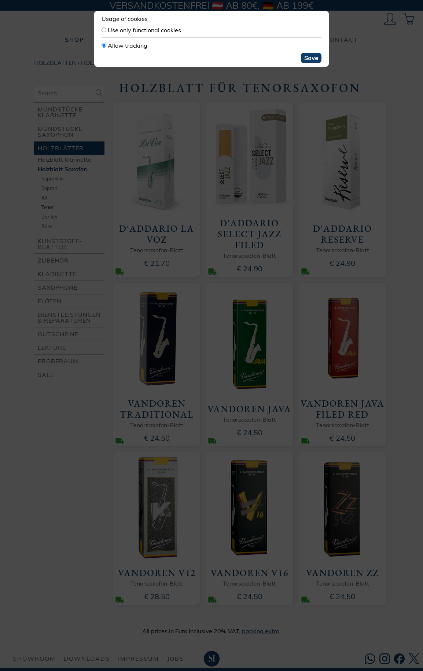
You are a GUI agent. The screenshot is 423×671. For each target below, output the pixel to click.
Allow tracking (127, 45)
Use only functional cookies (144, 30)
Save (311, 58)
